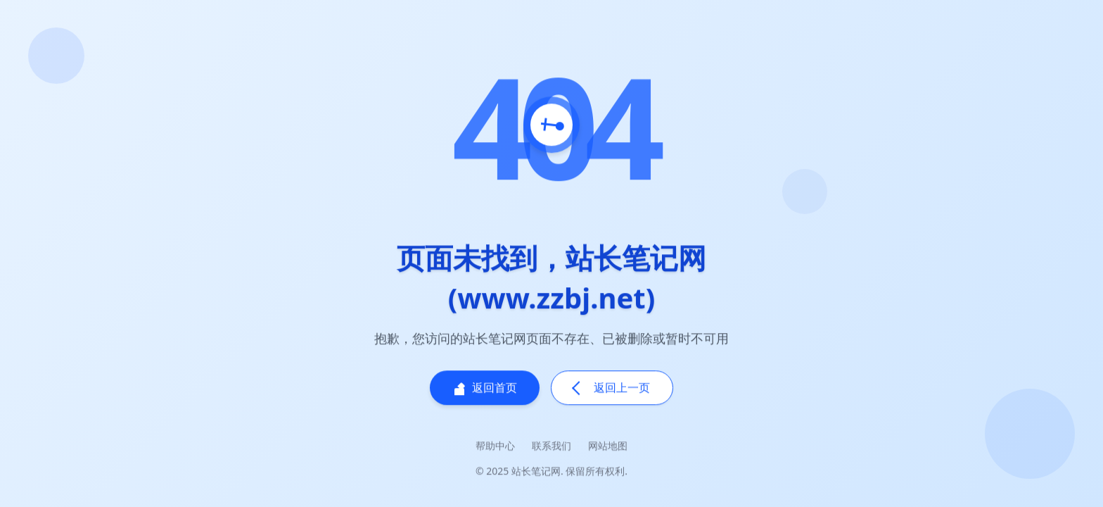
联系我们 (551, 446)
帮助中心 (495, 446)
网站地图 (607, 446)
